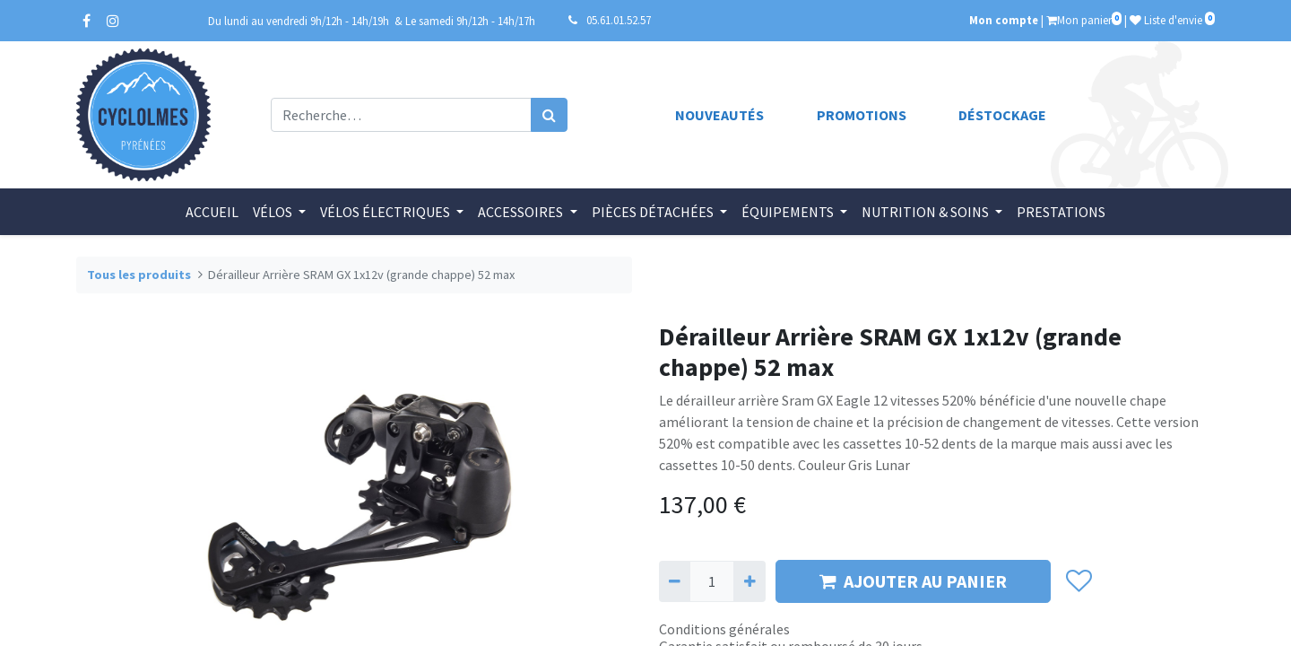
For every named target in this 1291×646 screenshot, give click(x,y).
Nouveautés (719, 115)
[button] (1078, 581)
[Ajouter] (749, 581)
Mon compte (1003, 20)
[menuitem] (212, 212)
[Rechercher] (549, 115)
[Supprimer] (674, 581)
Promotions (861, 115)
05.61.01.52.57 (618, 20)
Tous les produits (139, 274)
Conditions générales (724, 629)
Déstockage (1002, 115)
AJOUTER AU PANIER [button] (913, 581)
